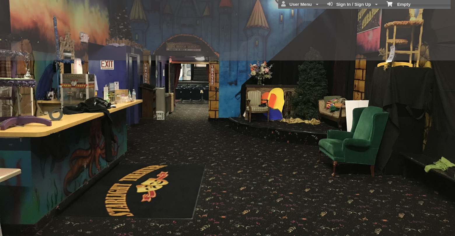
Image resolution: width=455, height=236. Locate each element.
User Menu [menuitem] (299, 4)
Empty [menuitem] (398, 4)
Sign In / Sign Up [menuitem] (352, 4)
